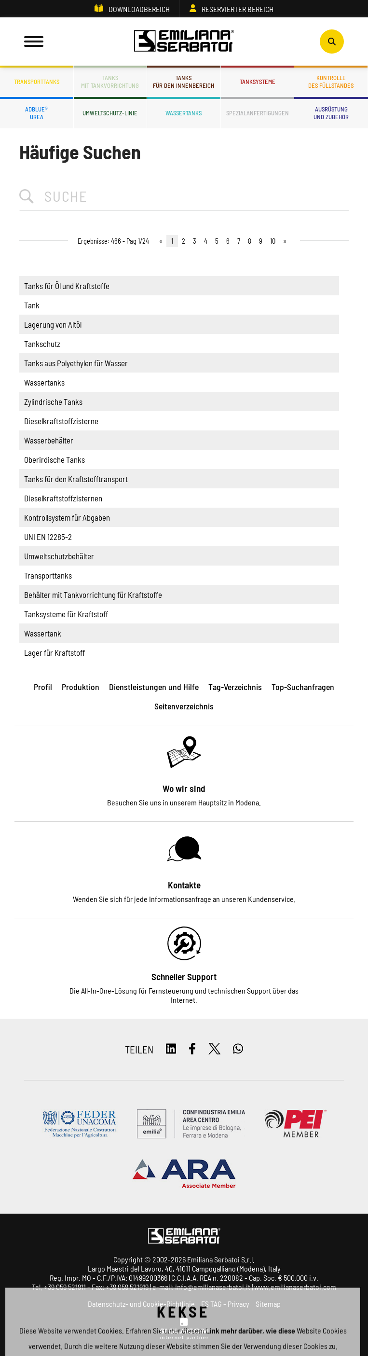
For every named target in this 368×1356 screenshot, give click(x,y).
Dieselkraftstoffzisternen (63, 498)
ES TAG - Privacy (225, 1303)
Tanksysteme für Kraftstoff (66, 614)
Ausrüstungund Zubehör (331, 113)
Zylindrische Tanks (53, 401)
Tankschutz (42, 343)
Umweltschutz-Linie (109, 113)
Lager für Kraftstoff (54, 652)
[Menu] (33, 41)
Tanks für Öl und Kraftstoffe (66, 286)
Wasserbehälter (48, 440)
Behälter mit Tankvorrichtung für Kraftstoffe (93, 594)
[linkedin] (171, 1049)
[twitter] (214, 1049)
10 (272, 241)
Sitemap (268, 1303)
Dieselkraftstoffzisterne (61, 421)
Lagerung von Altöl (53, 324)
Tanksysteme (257, 81)
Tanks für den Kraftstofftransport (76, 479)
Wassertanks (183, 113)
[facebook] (192, 1049)
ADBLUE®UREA (36, 113)
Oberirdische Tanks (54, 459)
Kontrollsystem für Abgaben (67, 517)
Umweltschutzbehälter (59, 556)
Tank (32, 305)
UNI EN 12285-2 (48, 536)
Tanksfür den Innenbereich (183, 81)
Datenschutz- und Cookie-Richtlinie (141, 1303)
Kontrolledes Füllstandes (331, 81)
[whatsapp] (238, 1049)
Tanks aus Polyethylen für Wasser (76, 363)
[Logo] (184, 41)
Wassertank (42, 633)
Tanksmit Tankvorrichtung (110, 81)
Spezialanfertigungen (257, 113)
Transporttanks (36, 81)
